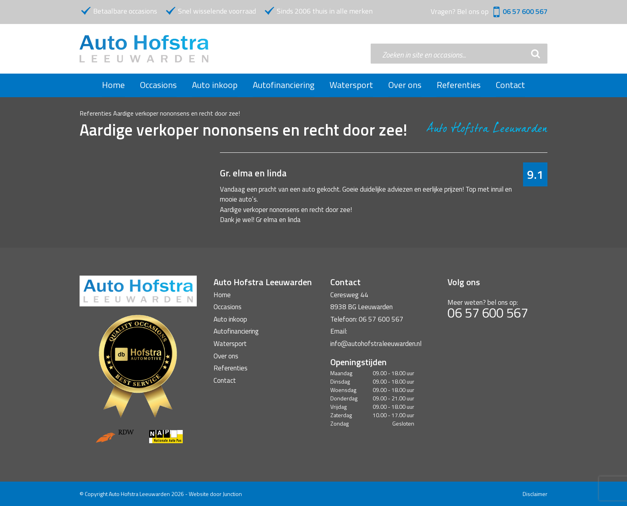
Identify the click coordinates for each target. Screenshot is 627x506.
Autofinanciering (283, 85)
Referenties (459, 85)
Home (113, 85)
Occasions (158, 85)
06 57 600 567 (525, 11)
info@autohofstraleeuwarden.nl (375, 343)
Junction (232, 494)
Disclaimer (535, 494)
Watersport (351, 85)
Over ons (404, 85)
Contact (510, 85)
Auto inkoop (215, 85)
